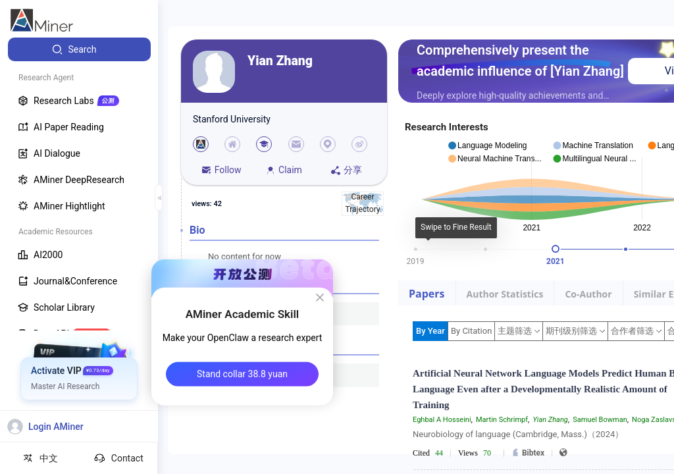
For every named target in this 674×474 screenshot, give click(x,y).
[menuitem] (79, 49)
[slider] (555, 248)
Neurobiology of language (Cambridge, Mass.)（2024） (518, 434)
